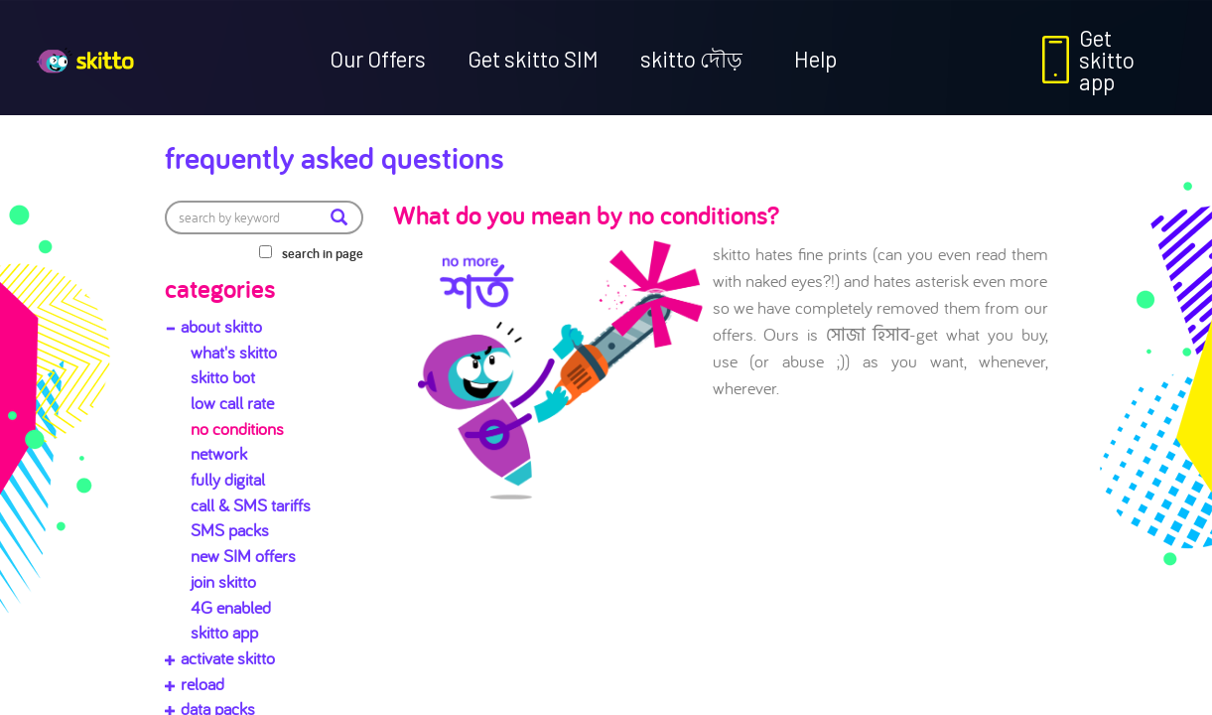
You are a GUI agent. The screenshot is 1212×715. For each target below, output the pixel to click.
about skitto (221, 326)
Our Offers (378, 59)
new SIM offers (243, 555)
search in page (322, 253)
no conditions (237, 428)
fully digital (228, 479)
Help (815, 59)
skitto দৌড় (691, 59)
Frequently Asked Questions (334, 157)
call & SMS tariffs (251, 505)
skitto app (224, 632)
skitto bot (223, 376)
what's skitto (234, 352)
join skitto (223, 581)
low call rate (232, 402)
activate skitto (228, 657)
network (219, 453)
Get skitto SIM (533, 59)
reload (202, 683)
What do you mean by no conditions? (586, 214)
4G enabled (231, 607)
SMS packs (230, 529)
